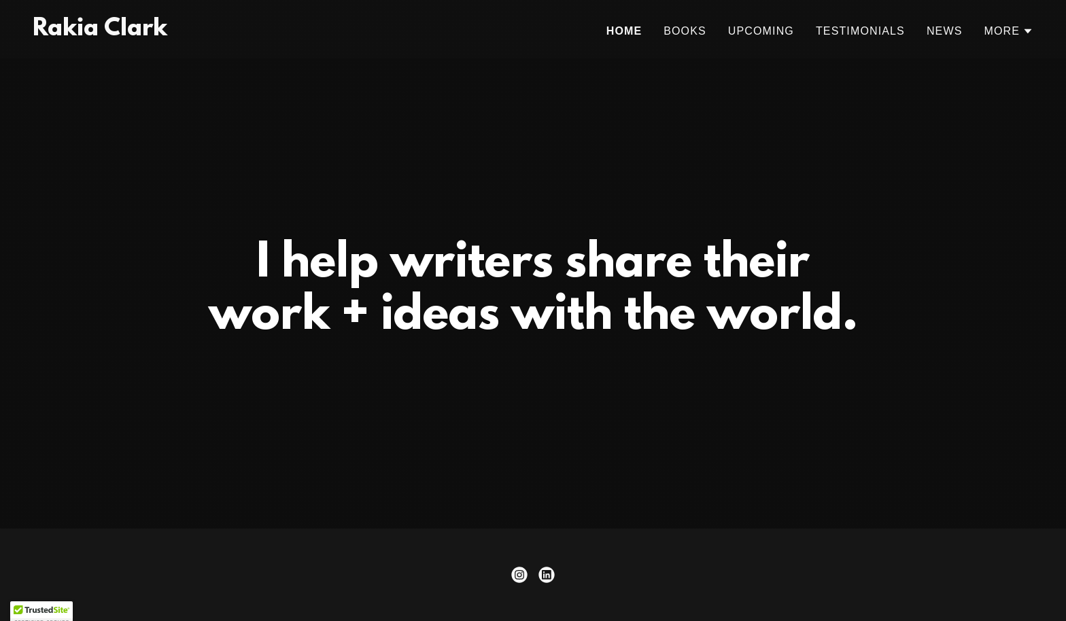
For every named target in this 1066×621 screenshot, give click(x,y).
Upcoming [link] (761, 31)
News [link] (945, 31)
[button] (1008, 31)
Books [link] (685, 31)
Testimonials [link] (860, 31)
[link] (100, 31)
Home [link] (624, 31)
